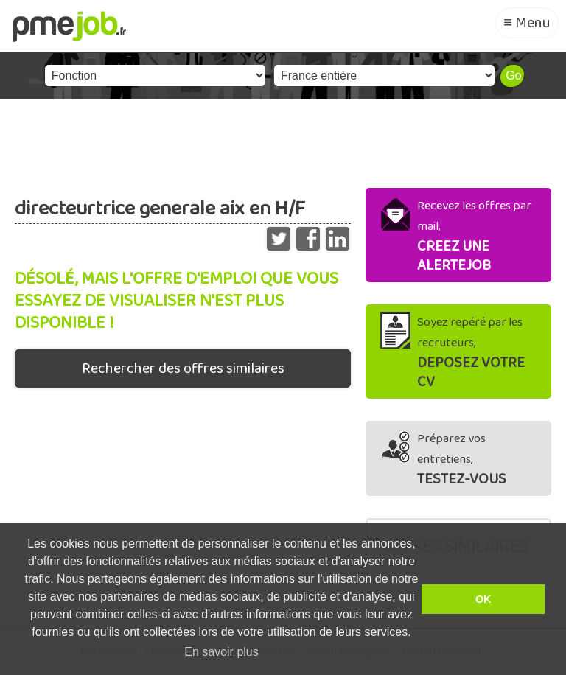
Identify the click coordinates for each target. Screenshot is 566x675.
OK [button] (483, 599)
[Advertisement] (283, 140)
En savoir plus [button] (221, 652)
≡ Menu (527, 23)
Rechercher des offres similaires (183, 368)
